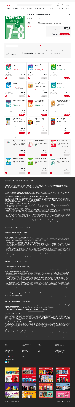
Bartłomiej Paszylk (38, 103)
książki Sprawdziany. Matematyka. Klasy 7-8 (17, 330)
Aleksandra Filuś (37, 66)
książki (48, 52)
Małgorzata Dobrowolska (39, 122)
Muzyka (51, 8)
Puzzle (30, 8)
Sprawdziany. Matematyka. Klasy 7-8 (12, 296)
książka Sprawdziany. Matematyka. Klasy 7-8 (61, 185)
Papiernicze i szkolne (40, 8)
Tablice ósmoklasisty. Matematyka (12, 285)
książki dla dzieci (58, 186)
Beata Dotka (15, 122)
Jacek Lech (37, 86)
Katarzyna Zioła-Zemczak (17, 85)
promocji (68, 325)
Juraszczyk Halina (60, 143)
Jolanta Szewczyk (60, 66)
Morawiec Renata (66, 143)
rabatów (64, 325)
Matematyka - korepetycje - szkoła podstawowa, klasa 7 (16, 242)
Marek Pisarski (41, 86)
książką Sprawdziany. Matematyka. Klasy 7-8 (25, 193)
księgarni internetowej (23, 192)
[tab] (12, 46)
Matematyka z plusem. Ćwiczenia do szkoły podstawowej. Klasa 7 (18, 251)
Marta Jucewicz (40, 123)
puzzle (67, 186)
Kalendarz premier (66, 401)
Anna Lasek (23, 85)
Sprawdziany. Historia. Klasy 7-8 (12, 232)
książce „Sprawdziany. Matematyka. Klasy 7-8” (40, 200)
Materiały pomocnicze (57, 23)
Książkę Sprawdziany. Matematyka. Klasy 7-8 (36, 311)
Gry (23, 8)
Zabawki (16, 8)
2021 (38, 21)
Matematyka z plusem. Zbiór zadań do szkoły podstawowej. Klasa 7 (18, 222)
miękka (39, 22)
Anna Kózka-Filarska (60, 85)
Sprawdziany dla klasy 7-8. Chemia (12, 203)
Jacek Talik (14, 103)
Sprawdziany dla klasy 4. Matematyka (13, 271)
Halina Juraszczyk (41, 17)
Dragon (39, 18)
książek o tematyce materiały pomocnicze (54, 198)
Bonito (7, 12)
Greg (58, 105)
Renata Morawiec (47, 17)
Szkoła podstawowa (48, 23)
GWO (36, 88)
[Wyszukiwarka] (34, 5)
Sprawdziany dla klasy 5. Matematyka (13, 281)
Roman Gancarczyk (60, 104)
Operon (14, 124)
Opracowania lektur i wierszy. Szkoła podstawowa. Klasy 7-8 (17, 256)
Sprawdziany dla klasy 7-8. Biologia (12, 213)
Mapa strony (59, 401)
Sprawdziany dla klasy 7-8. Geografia (13, 227)
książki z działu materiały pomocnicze (61, 337)
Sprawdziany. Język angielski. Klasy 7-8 (13, 237)
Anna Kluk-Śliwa (19, 122)
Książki (8, 8)
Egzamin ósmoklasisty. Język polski (12, 266)
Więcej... (67, 8)
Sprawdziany (40, 19)
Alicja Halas (14, 66)
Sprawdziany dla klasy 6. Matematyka (13, 276)
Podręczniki (43, 23)
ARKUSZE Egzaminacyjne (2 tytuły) (12, 261)
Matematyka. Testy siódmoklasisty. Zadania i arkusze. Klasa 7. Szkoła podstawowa (21, 247)
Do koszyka (22, 78)
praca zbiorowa (60, 122)
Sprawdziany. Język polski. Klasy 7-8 (12, 217)
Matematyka (12, 201)
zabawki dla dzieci (14, 187)
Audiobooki (60, 8)
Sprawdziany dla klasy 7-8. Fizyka (12, 208)
